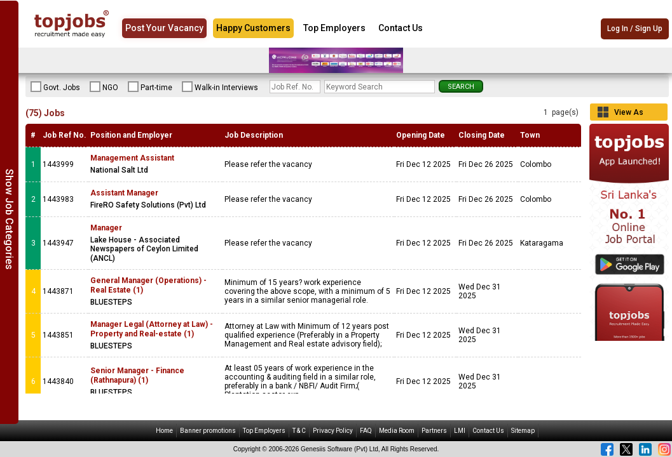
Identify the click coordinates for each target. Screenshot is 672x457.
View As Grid (628, 114)
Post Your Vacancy (164, 28)
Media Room (397, 430)
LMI (459, 430)
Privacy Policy (333, 430)
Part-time (150, 87)
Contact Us (400, 28)
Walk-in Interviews (220, 87)
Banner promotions (208, 430)
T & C (299, 430)
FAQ (366, 430)
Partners (434, 430)
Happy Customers (253, 28)
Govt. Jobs (55, 87)
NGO (104, 87)
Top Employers (334, 28)
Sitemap (523, 430)
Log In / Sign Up (634, 28)
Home (164, 430)
